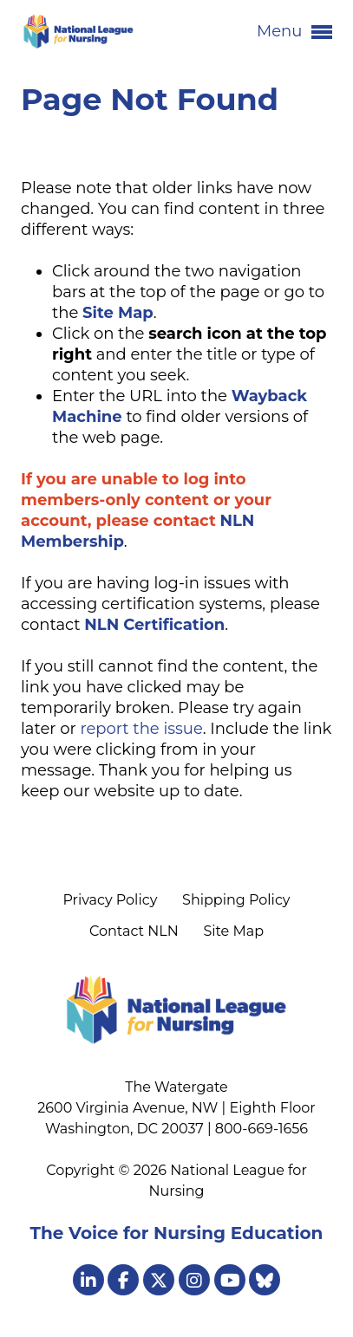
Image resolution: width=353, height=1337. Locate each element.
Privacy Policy (109, 900)
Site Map (233, 931)
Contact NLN (134, 931)
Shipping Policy (236, 900)
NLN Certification (154, 624)
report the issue (141, 728)
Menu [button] (294, 32)
